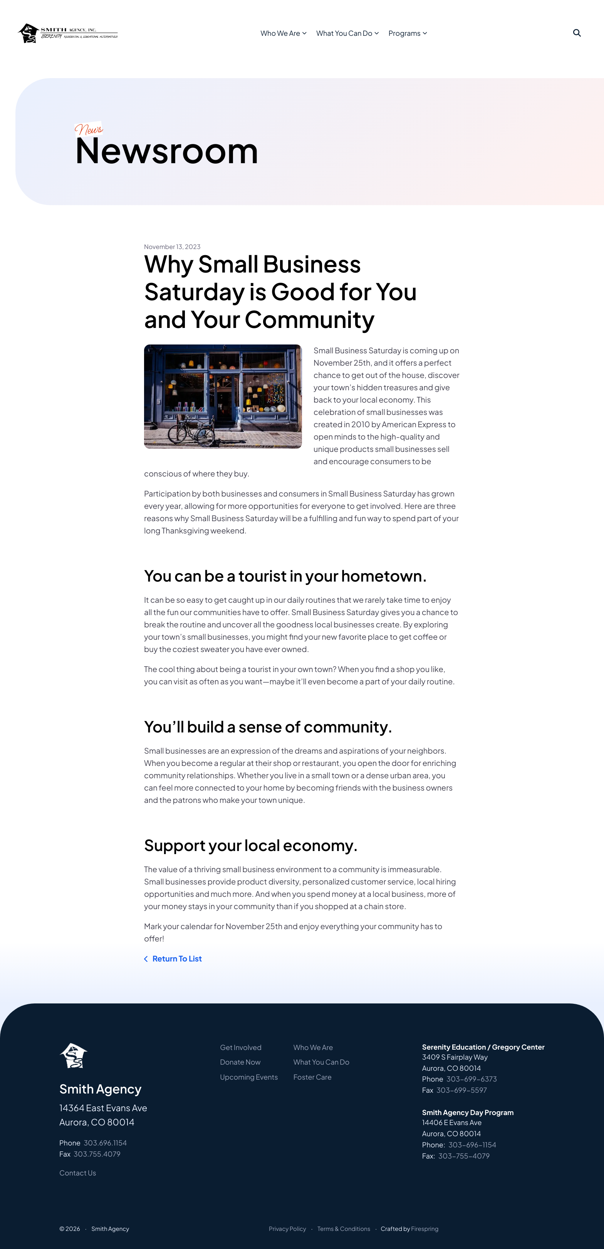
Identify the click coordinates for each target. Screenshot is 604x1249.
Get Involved (241, 1047)
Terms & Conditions (343, 1228)
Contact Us (77, 1172)
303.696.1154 (105, 1142)
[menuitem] (302, 39)
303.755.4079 (97, 1153)
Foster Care (313, 1076)
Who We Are (300, 38)
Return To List (176, 958)
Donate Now (240, 1061)
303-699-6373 (471, 1078)
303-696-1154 (472, 1144)
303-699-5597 (461, 1089)
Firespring (424, 1228)
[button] (577, 39)
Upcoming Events (249, 1076)
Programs (424, 38)
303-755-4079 (464, 1155)
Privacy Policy (287, 1228)
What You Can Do (364, 38)
